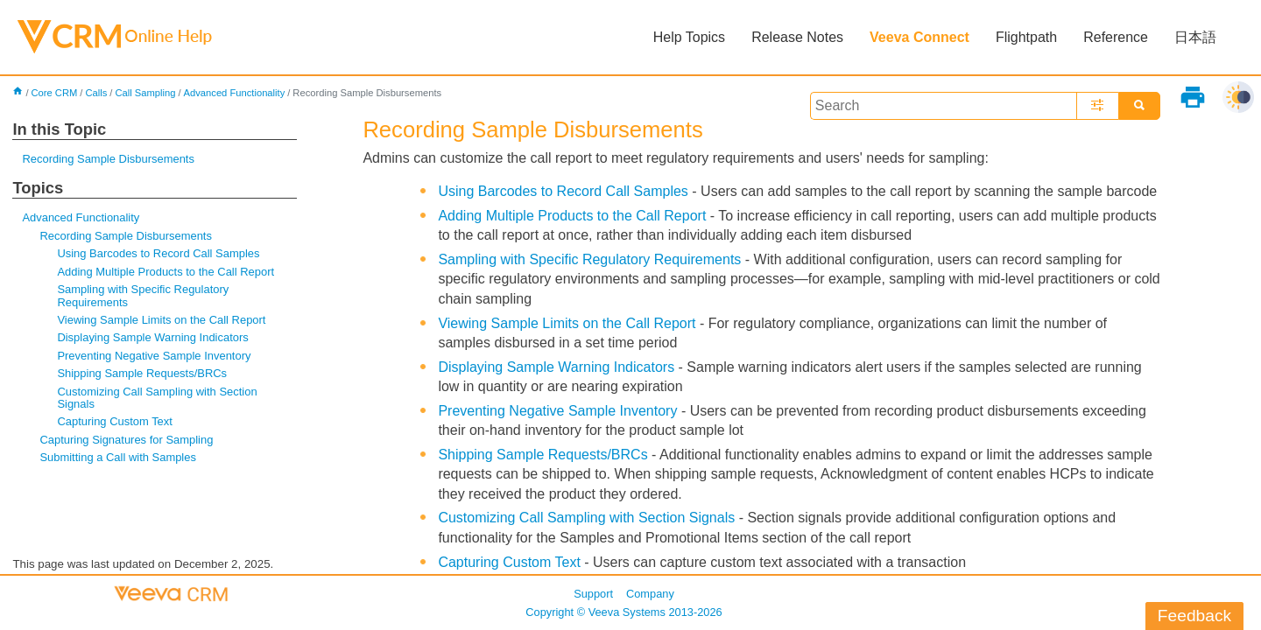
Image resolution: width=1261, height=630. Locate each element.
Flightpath (1026, 37)
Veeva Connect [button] (919, 37)
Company (650, 593)
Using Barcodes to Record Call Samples (158, 253)
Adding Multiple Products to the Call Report (165, 271)
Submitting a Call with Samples (117, 457)
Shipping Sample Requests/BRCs (142, 373)
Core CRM (55, 93)
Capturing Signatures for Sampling (126, 439)
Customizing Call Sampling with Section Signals (157, 397)
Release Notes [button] (797, 37)
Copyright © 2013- (623, 612)
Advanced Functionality (234, 93)
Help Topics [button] (689, 37)
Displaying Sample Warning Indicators (152, 337)
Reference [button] (1115, 37)
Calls (96, 93)
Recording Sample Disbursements (108, 158)
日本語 (1195, 37)
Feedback (1194, 615)
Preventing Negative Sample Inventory (153, 355)
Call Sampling (145, 93)
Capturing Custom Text (115, 421)
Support (593, 593)
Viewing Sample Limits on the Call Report (161, 319)
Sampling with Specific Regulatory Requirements (143, 295)
